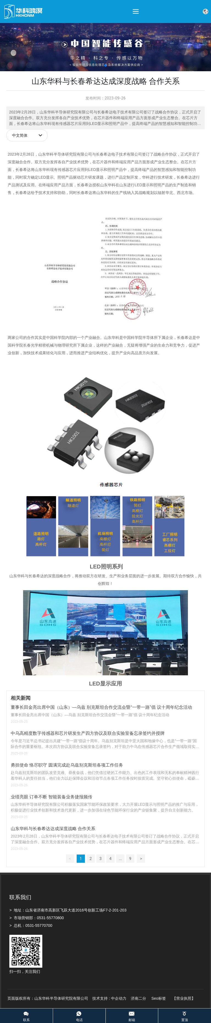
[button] (105, 65)
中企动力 (118, 998)
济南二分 (139, 998)
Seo (154, 998)
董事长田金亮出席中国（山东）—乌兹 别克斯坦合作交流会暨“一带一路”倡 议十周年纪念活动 (101, 707)
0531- (42, 918)
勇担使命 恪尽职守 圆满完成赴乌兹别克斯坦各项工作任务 (67, 765)
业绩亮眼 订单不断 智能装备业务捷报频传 (51, 797)
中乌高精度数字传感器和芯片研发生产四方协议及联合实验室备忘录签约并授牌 (88, 733)
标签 (162, 998)
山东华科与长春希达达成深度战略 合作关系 (53, 828)
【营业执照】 (183, 998)
